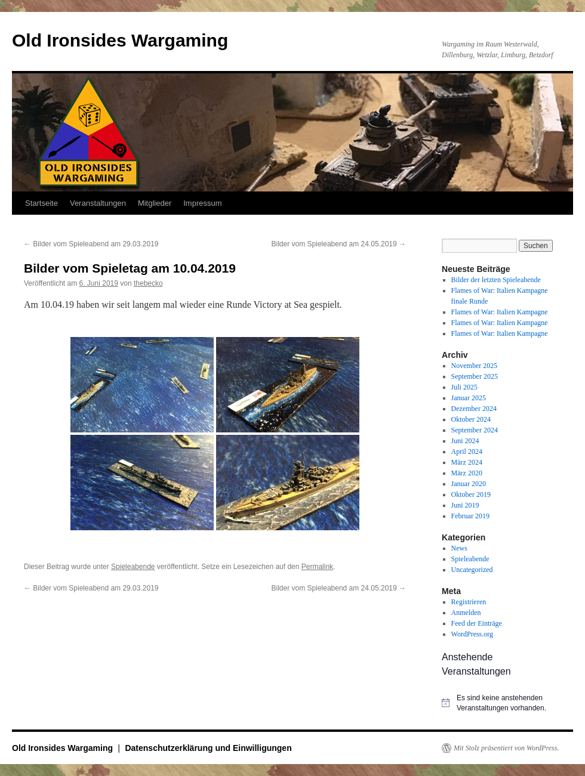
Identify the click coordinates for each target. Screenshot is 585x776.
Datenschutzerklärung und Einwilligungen (208, 748)
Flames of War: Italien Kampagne (499, 312)
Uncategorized (472, 569)
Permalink (317, 566)
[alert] (501, 703)
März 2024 (466, 462)
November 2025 (474, 365)
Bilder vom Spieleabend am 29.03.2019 (91, 244)
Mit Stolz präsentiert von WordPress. (506, 748)
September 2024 (474, 430)
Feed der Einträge (476, 623)
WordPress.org (472, 634)
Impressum (202, 203)
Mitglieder (154, 203)
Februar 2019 (470, 516)
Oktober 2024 (471, 419)
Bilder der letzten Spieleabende (496, 280)
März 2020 (466, 473)
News (459, 548)
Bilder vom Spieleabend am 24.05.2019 (339, 244)
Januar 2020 (468, 484)
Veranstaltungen (98, 203)
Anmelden (466, 612)
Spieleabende (133, 566)
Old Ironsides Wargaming (120, 40)
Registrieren (469, 602)
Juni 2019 (465, 505)
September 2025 (474, 376)
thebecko (148, 283)
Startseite (41, 203)
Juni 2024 (465, 441)
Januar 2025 (468, 398)
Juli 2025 (464, 387)
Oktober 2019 (471, 494)
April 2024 (466, 451)
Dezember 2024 (474, 408)
